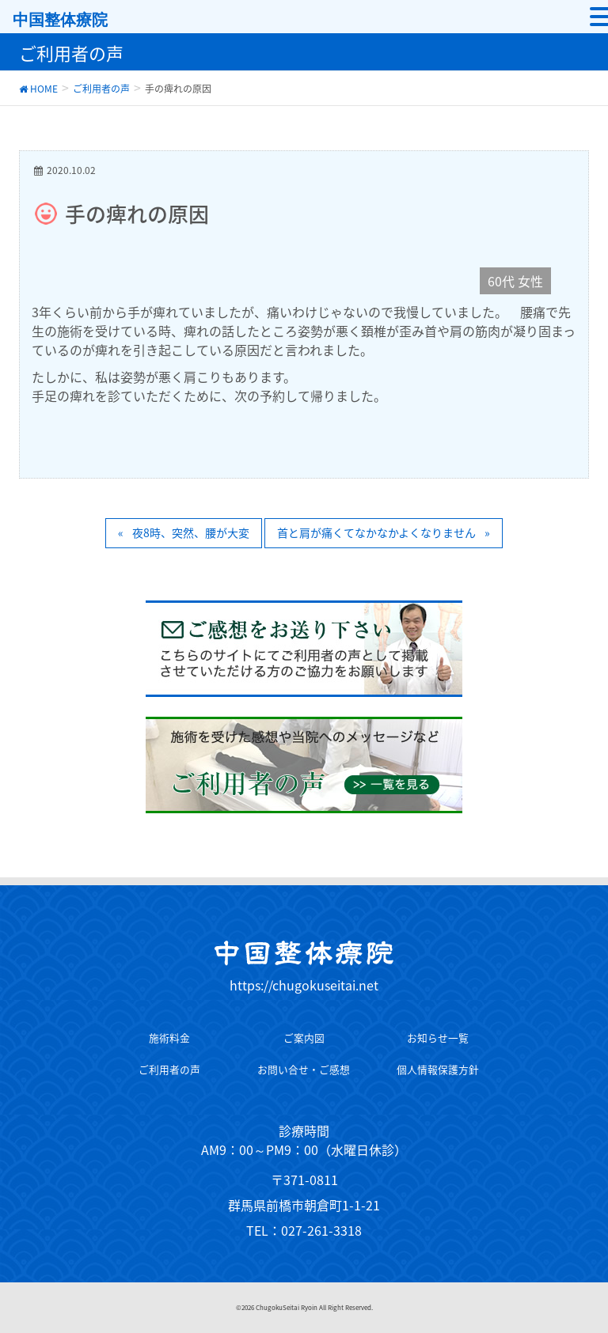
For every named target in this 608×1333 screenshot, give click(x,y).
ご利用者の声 (169, 1069)
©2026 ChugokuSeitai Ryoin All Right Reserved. (304, 1307)
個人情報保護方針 (438, 1069)
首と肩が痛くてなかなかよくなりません (376, 532)
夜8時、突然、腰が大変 (190, 532)
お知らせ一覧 (438, 1037)
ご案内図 (304, 1037)
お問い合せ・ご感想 (303, 1069)
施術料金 (169, 1037)
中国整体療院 (60, 19)
